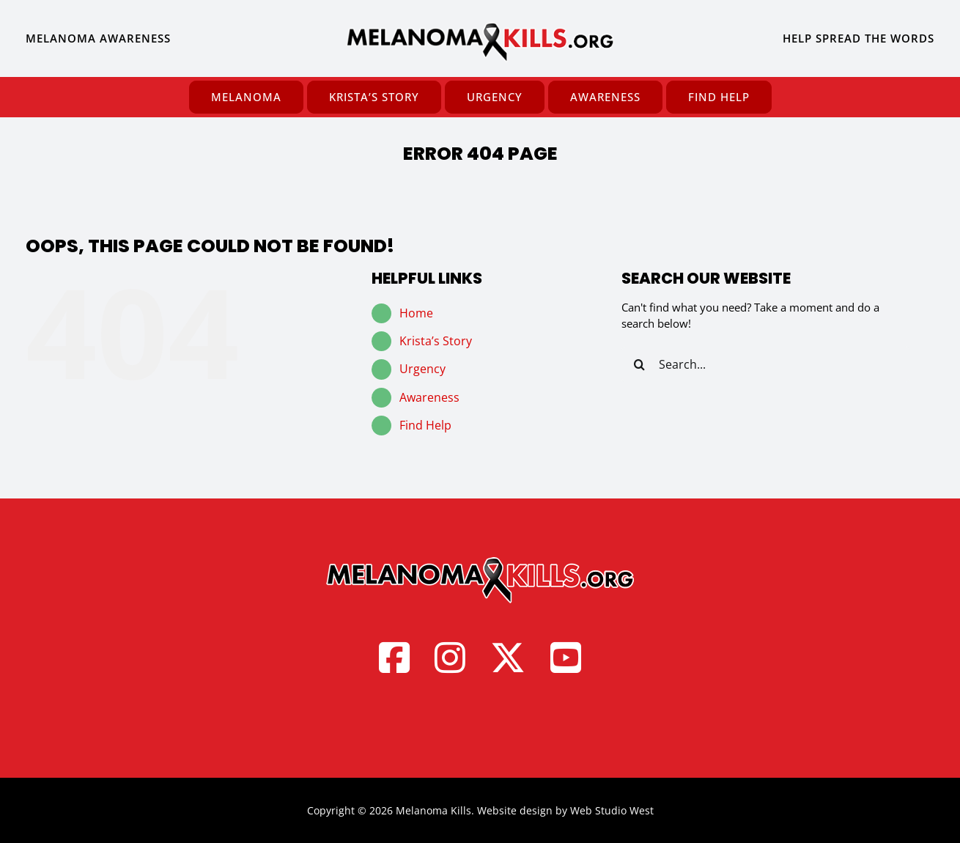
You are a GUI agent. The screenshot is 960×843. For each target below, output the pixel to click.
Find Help (425, 425)
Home (416, 313)
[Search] (639, 364)
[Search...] (765, 364)
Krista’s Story (435, 341)
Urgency (422, 369)
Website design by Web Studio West (565, 810)
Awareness (429, 397)
